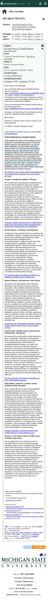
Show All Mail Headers (22, 29)
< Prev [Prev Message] (24, 34)
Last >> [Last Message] (39, 34)
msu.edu (34, 588)
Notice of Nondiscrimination (23, 592)
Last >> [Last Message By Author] (39, 39)
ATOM (27, 547)
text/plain (8, 81)
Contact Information (24, 578)
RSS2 (42, 547)
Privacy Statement (24, 581)
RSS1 (35, 547)
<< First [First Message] (16, 34)
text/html (23, 81)
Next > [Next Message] (31, 34)
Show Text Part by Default (23, 27)
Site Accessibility (25, 585)
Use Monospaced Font (22, 24)
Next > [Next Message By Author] (31, 39)
